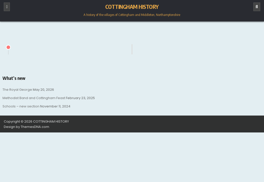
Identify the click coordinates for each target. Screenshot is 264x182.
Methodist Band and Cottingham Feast (34, 98)
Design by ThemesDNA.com (26, 126)
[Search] (256, 7)
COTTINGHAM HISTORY (132, 6)
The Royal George (17, 89)
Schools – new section (21, 106)
